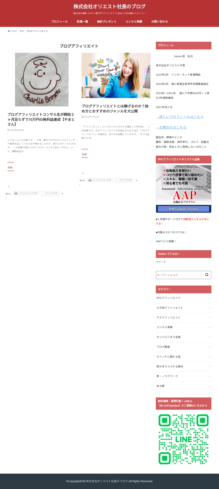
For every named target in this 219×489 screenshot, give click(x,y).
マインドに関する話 (168, 356)
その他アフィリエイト (170, 307)
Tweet (8, 196)
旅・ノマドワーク (167, 376)
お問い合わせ (159, 21)
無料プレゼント (107, 21)
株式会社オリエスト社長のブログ (109, 6)
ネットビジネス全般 (168, 337)
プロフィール (59, 21)
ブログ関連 (163, 346)
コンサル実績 (133, 21)
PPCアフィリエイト (169, 297)
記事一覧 (82, 21)
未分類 (161, 385)
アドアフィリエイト (168, 317)
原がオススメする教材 (170, 366)
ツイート (161, 261)
